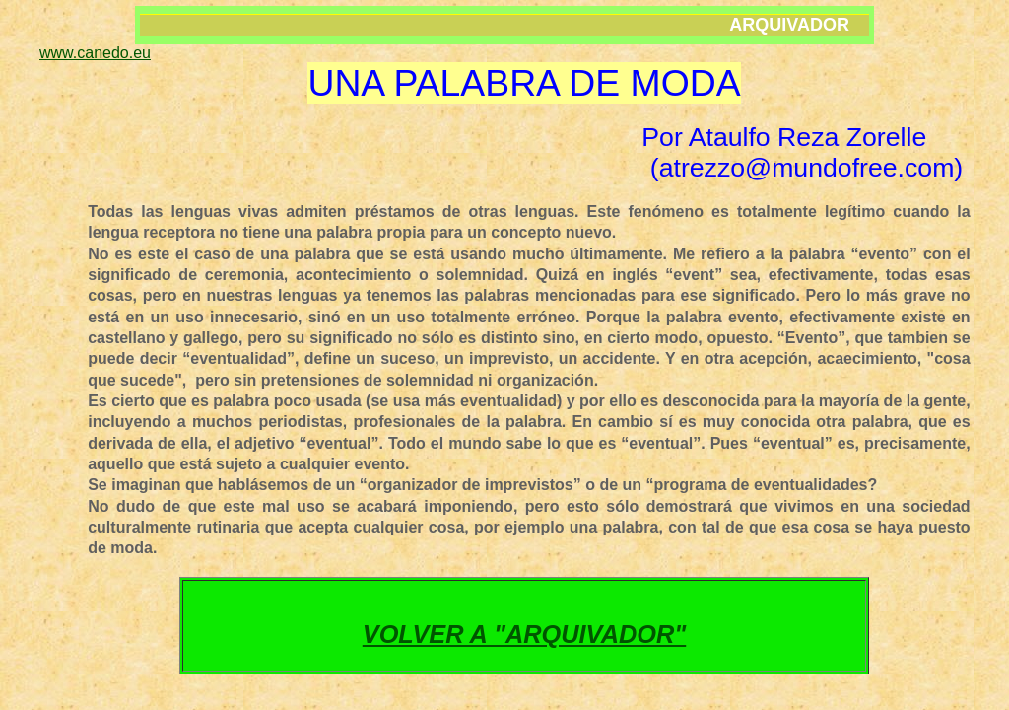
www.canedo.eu (95, 52)
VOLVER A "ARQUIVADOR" (524, 634)
